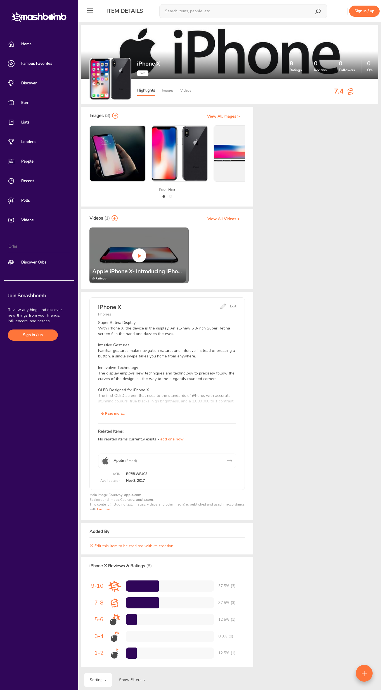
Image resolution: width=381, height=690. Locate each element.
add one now (172, 439)
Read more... (113, 413)
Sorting (98, 679)
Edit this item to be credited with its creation (131, 546)
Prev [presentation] (162, 190)
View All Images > (223, 116)
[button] (163, 196)
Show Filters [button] (132, 679)
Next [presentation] (171, 190)
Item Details (124, 11)
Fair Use (103, 509)
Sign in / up (33, 335)
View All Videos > (223, 219)
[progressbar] (142, 586)
